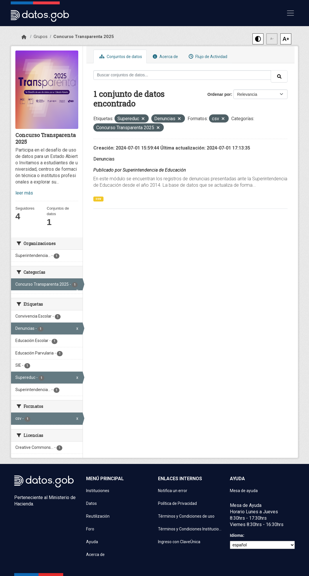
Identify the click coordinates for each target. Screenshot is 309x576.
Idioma (236, 535)
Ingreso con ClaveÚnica (179, 541)
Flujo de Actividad (207, 56)
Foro (90, 529)
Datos (91, 503)
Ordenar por (219, 94)
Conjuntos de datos (120, 56)
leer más (24, 193)
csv (98, 199)
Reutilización (98, 516)
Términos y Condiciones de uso (186, 516)
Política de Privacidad (177, 503)
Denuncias (103, 159)
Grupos (41, 36)
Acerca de (164, 56)
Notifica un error (172, 490)
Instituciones (97, 490)
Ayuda (92, 541)
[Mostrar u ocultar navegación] (290, 13)
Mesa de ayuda (244, 490)
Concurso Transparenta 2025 (83, 36)
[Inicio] (24, 37)
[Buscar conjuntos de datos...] (182, 75)
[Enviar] (279, 76)
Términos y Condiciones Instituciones (190, 529)
